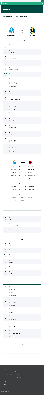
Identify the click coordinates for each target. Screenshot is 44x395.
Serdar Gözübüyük (12, 20)
